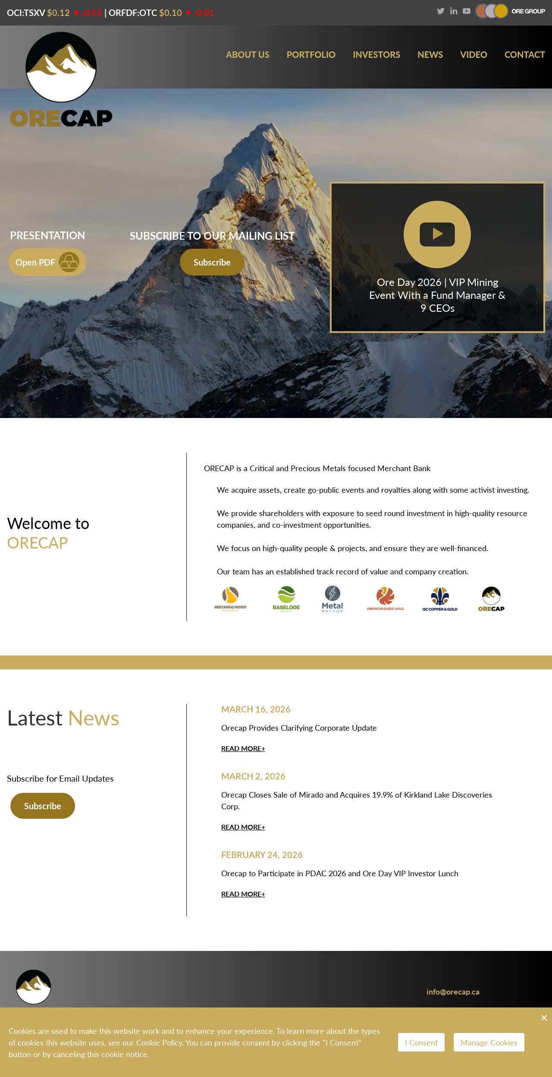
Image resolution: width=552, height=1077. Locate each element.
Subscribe (212, 262)
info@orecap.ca (453, 991)
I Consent (421, 1042)
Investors (376, 54)
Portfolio (311, 54)
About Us (248, 54)
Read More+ (243, 748)
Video (473, 54)
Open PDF (47, 262)
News (430, 54)
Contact (525, 54)
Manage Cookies (489, 1042)
